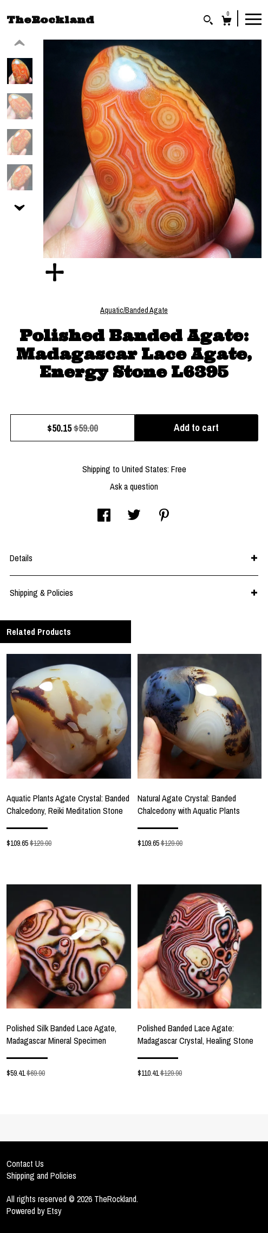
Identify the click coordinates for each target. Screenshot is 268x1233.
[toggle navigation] (253, 18)
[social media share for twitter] (134, 516)
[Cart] (226, 22)
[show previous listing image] (19, 43)
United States (144, 469)
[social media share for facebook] (103, 516)
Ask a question (134, 486)
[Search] (208, 21)
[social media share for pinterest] (164, 516)
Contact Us (25, 1164)
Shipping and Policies (41, 1175)
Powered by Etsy (34, 1211)
